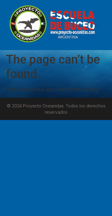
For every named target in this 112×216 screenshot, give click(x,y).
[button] (97, 25)
